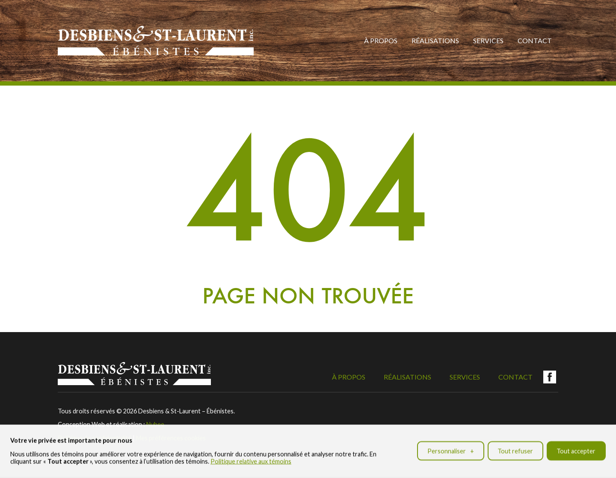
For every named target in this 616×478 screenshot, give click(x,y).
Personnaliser (450, 449)
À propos (380, 40)
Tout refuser (515, 449)
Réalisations (435, 40)
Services (488, 40)
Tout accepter (576, 449)
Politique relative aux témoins (250, 459)
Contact (535, 40)
